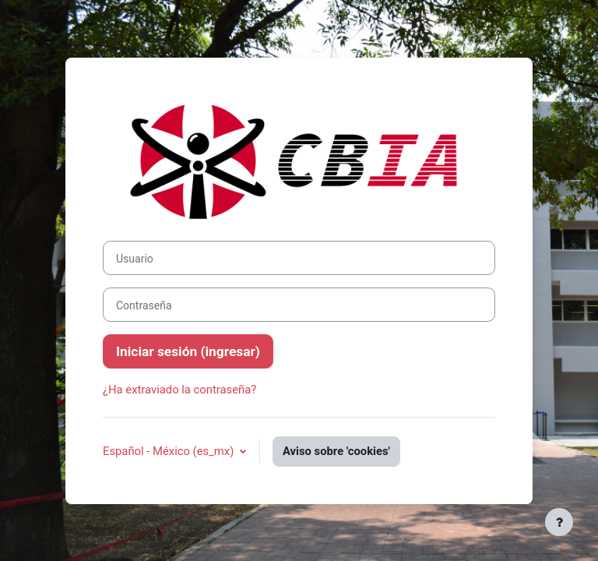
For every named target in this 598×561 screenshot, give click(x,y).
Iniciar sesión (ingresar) (188, 351)
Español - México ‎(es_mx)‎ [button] (170, 451)
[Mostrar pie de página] (559, 522)
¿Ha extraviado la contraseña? (179, 390)
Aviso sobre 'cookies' (336, 451)
